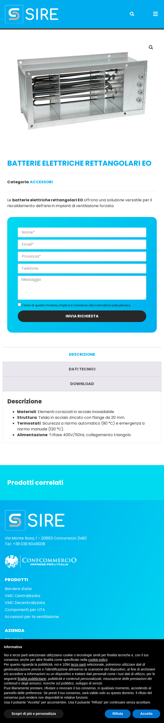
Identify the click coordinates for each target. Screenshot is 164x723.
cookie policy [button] (97, 660)
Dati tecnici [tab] (82, 377)
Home (7, 33)
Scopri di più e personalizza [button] (34, 714)
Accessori (38, 33)
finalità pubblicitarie (32, 679)
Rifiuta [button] (118, 714)
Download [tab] (82, 392)
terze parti (78, 664)
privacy (124, 313)
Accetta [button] (146, 714)
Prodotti (21, 33)
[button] (132, 14)
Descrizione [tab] (82, 362)
